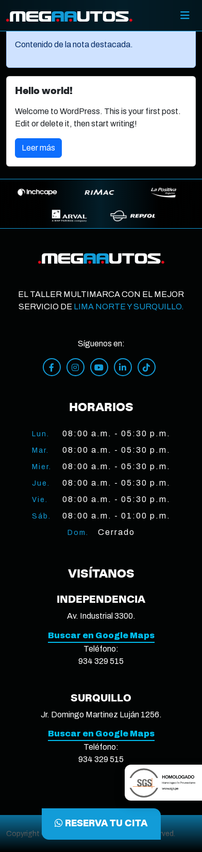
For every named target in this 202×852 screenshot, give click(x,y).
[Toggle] (185, 15)
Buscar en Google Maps (101, 635)
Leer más (38, 147)
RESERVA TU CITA (101, 824)
